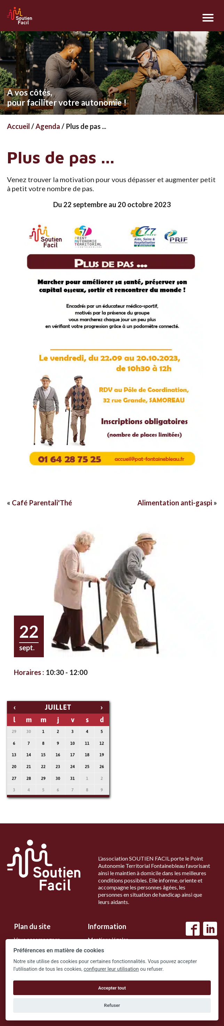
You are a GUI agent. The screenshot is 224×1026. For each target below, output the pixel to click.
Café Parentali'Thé (42, 502)
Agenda (47, 126)
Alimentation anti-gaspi (174, 502)
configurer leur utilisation (111, 969)
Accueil (18, 126)
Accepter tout (112, 988)
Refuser (112, 1005)
